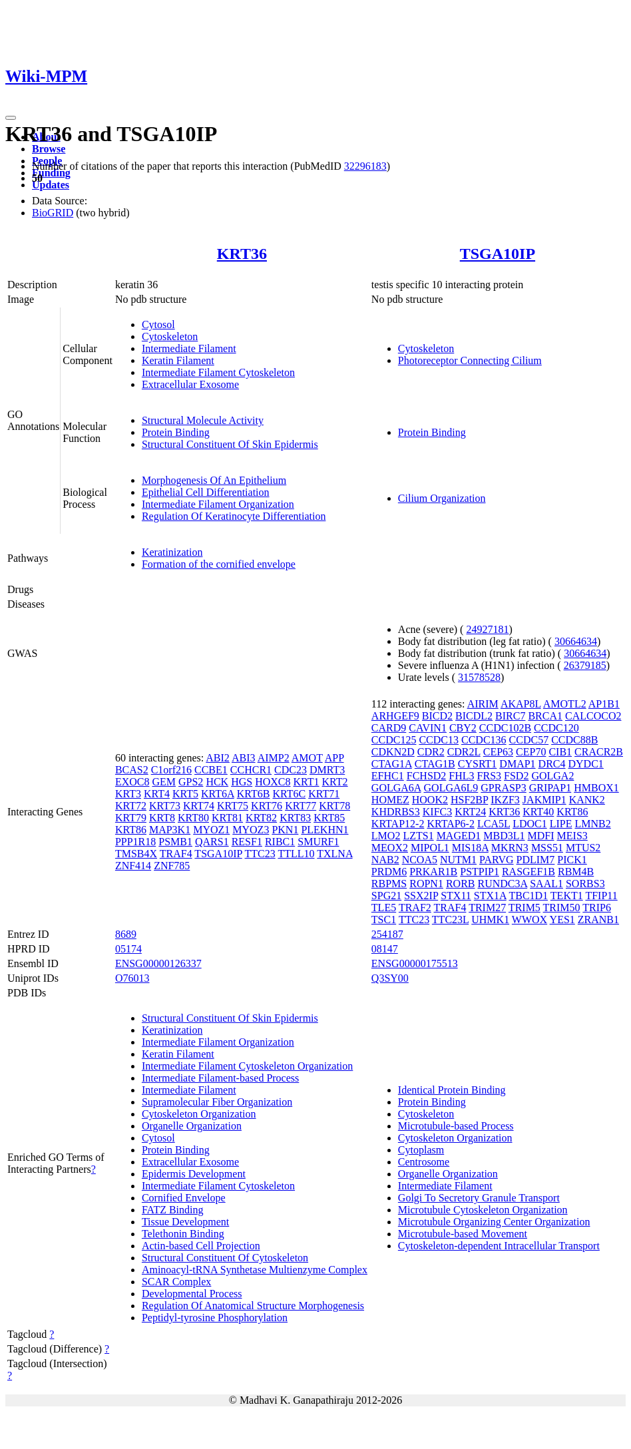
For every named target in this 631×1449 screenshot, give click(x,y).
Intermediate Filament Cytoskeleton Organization (247, 1066)
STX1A (490, 895)
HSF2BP (469, 799)
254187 (387, 934)
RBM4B (576, 871)
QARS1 (212, 841)
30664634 (575, 641)
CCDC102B (505, 727)
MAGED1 (459, 835)
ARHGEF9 (395, 716)
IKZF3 (505, 799)
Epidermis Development (194, 1173)
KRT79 (130, 817)
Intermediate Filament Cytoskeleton (218, 372)
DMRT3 (327, 769)
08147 (384, 948)
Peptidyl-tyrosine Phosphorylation (215, 1317)
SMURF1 (318, 841)
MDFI (541, 835)
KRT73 (164, 805)
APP (334, 757)
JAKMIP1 (544, 799)
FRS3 (489, 775)
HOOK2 (430, 799)
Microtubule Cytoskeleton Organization (483, 1209)
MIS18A (470, 847)
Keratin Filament (178, 360)
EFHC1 (387, 775)
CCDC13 (439, 739)
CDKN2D (393, 751)
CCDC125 (394, 739)
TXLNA (334, 853)
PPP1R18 (135, 841)
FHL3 (461, 775)
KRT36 (242, 253)
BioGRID (52, 212)
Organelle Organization (192, 1126)
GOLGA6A (396, 787)
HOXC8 (272, 781)
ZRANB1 (598, 919)
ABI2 (218, 757)
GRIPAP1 (550, 787)
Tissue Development (185, 1221)
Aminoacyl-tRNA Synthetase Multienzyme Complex (254, 1269)
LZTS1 (418, 835)
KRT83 (295, 817)
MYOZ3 (250, 829)
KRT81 (227, 817)
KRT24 (470, 811)
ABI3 (244, 757)
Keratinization (172, 552)
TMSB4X (136, 853)
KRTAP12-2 (398, 823)
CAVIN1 (428, 727)
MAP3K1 (169, 829)
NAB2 (385, 859)
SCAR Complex (176, 1281)
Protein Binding (176, 432)
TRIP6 (596, 907)
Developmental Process (192, 1293)
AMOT (307, 757)
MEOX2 (389, 847)
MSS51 (547, 847)
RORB (460, 883)
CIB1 (560, 751)
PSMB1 (175, 841)
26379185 (585, 665)
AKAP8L (521, 704)
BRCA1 (545, 716)
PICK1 (571, 859)
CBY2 (463, 727)
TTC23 (260, 853)
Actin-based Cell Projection (201, 1245)
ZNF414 (133, 865)
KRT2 (335, 781)
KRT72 (130, 805)
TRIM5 (524, 907)
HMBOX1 (596, 787)
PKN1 (285, 829)
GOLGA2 (552, 775)
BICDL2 (474, 716)
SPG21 (386, 895)
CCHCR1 (251, 769)
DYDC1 (586, 763)
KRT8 (162, 817)
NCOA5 (419, 859)
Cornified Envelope (184, 1197)
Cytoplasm (421, 1149)
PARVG (496, 859)
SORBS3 (585, 883)
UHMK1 (490, 919)
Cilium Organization (442, 498)
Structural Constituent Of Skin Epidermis (230, 444)
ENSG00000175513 (414, 963)
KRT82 (261, 817)
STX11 (456, 895)
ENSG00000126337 (158, 963)
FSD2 (516, 775)
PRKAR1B (433, 871)
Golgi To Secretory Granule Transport (479, 1197)
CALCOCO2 (593, 716)
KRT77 (300, 805)
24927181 (487, 629)
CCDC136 (484, 739)
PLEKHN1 (324, 829)
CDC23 (290, 769)
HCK (217, 781)
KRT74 (198, 805)
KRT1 (306, 781)
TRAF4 (176, 853)
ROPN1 (426, 883)
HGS (241, 781)
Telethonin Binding (183, 1233)
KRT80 (193, 817)
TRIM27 (487, 907)
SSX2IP (421, 895)
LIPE (561, 823)
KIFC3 (437, 811)
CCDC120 (556, 727)
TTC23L (450, 919)
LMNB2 (592, 823)
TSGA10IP (497, 253)
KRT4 (157, 793)
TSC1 (383, 919)
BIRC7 (510, 716)
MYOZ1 (211, 829)
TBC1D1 (528, 895)
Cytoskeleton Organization (199, 1114)
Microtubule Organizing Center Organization (494, 1221)
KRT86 (130, 829)
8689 (125, 934)
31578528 (479, 677)
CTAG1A (391, 763)
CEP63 (498, 751)
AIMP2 (274, 757)
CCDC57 (529, 739)
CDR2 (431, 751)
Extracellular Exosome (190, 384)
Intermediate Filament (189, 348)
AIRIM (483, 704)
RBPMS (389, 883)
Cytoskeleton (170, 336)
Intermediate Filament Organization (218, 504)
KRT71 (323, 793)
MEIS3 (572, 835)
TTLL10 (296, 853)
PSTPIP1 (479, 871)
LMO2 (386, 835)
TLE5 (383, 907)
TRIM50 (561, 907)
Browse (48, 148)
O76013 (132, 978)
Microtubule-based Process (456, 1126)
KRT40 (538, 811)
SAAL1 (546, 883)
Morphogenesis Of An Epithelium (214, 480)
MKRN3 (509, 847)
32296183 (365, 166)
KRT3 (128, 793)
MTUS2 (583, 847)
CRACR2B (598, 751)
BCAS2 (131, 769)
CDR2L (464, 751)
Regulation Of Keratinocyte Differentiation (234, 516)
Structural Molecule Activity (203, 420)
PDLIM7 (536, 859)
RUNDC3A (502, 883)
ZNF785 (172, 865)
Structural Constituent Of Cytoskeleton (225, 1257)
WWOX (529, 919)
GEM (164, 781)
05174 (128, 948)
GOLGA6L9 (451, 787)
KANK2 (587, 799)
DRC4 (552, 763)
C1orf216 (171, 769)
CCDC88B (574, 739)
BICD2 (437, 716)
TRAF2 (415, 907)
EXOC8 (132, 781)
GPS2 (190, 781)
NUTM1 (458, 859)
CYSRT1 (477, 763)
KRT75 (232, 805)
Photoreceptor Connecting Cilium (470, 360)
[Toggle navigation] (10, 118)
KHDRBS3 (395, 811)
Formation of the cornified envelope (219, 564)
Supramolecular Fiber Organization (217, 1102)
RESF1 (247, 841)
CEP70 (531, 751)
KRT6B (253, 793)
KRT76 (266, 805)
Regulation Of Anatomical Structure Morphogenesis (253, 1305)
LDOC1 (530, 823)
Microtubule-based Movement (462, 1233)
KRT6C (289, 793)
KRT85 (329, 817)
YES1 (562, 919)
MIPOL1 (430, 847)
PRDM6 (389, 871)
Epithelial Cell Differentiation (206, 492)
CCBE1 (211, 769)
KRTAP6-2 (451, 823)
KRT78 (334, 805)
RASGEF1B (528, 871)
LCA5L (493, 823)
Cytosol (158, 324)
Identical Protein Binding (452, 1090)
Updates (50, 184)
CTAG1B (435, 763)
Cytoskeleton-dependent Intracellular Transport (499, 1245)
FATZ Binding (173, 1209)
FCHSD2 (427, 775)
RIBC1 (280, 841)
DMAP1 (517, 763)
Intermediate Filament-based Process (220, 1078)
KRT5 (185, 793)
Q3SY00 (390, 978)
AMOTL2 (564, 704)
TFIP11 (601, 895)
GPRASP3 (503, 787)
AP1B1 (604, 704)
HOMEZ (390, 799)
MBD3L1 (504, 835)
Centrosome (423, 1161)
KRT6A (217, 793)
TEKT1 (566, 895)
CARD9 (388, 727)
